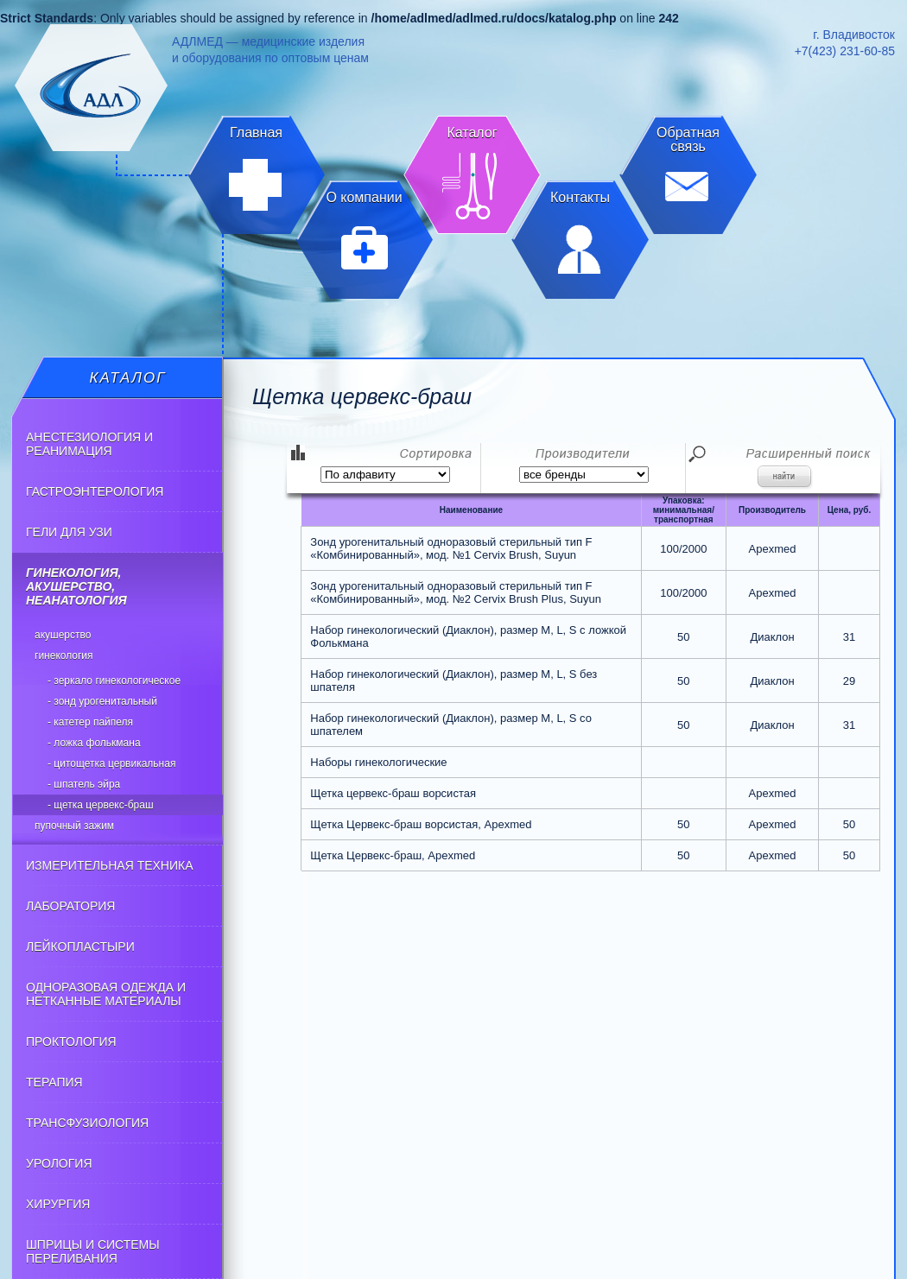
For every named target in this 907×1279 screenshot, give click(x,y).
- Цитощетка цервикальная (111, 763)
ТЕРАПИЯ (54, 1082)
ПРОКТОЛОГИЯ (71, 1041)
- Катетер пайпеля (90, 722)
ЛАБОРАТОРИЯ (70, 906)
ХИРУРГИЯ (58, 1204)
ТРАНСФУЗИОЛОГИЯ (87, 1123)
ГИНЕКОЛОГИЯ (64, 655)
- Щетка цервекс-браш (101, 805)
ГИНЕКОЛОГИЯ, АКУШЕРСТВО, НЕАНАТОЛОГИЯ (76, 586)
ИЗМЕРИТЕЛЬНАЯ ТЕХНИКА (109, 865)
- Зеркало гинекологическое (114, 680)
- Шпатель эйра (84, 784)
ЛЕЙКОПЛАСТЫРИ (80, 946)
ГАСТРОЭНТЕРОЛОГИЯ (94, 491)
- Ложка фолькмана (94, 743)
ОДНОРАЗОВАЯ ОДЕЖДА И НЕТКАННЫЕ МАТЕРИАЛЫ (106, 994)
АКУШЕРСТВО (63, 635)
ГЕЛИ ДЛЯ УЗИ (69, 532)
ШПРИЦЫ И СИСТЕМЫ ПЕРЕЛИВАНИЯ (93, 1251)
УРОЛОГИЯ (59, 1163)
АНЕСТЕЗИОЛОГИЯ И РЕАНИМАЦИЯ (89, 444)
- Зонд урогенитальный (102, 701)
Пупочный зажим (74, 826)
